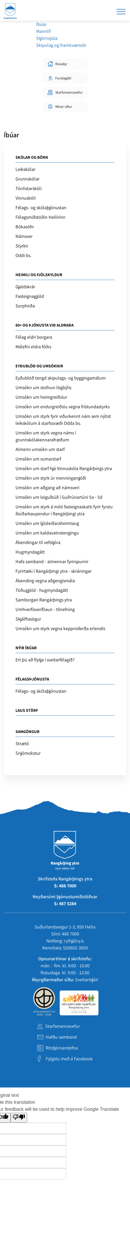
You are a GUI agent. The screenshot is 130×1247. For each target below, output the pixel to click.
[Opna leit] (103, 11)
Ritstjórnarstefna (62, 1048)
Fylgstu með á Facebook (69, 1059)
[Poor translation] (19, 1118)
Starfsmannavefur (62, 1026)
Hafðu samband (61, 1037)
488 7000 (70, 934)
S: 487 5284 (65, 903)
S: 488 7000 (65, 886)
